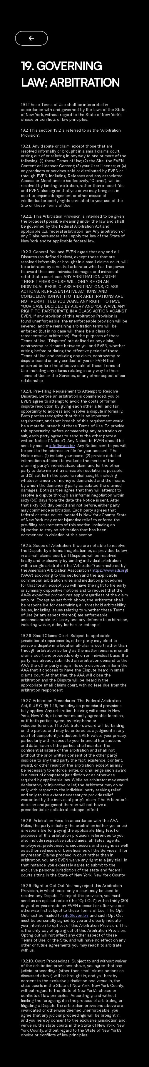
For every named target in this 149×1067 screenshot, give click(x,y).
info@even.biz (62, 445)
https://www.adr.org (109, 570)
